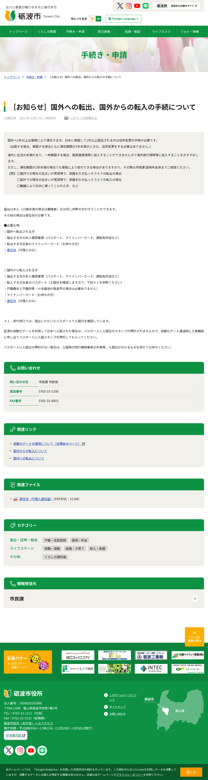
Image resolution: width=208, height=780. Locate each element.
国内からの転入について (30, 451)
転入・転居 (97, 548)
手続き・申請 (75, 31)
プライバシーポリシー (129, 775)
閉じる (191, 772)
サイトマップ (117, 707)
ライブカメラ (161, 31)
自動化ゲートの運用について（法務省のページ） (47, 443)
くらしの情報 (47, 31)
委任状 (11, 250)
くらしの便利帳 (55, 557)
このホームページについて (122, 697)
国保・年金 (79, 540)
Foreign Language (123, 18)
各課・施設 (132, 31)
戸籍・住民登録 (55, 540)
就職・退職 (52, 548)
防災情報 (104, 31)
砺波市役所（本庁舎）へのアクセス (28, 723)
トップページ (18, 31)
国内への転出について (28, 458)
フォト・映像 (189, 31)
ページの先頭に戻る (194, 639)
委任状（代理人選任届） (36, 499)
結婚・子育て (75, 548)
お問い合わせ (117, 714)
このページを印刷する (83, 118)
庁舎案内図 (13, 735)
